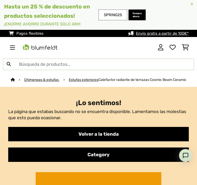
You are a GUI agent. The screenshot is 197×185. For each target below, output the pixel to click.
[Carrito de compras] (185, 47)
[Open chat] (185, 155)
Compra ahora (137, 15)
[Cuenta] (160, 47)
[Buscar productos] (98, 64)
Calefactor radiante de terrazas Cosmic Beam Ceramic (142, 80)
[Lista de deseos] (173, 47)
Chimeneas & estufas (42, 80)
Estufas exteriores (83, 80)
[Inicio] (17, 80)
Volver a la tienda (98, 134)
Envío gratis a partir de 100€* (162, 33)
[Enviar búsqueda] (9, 64)
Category (98, 155)
